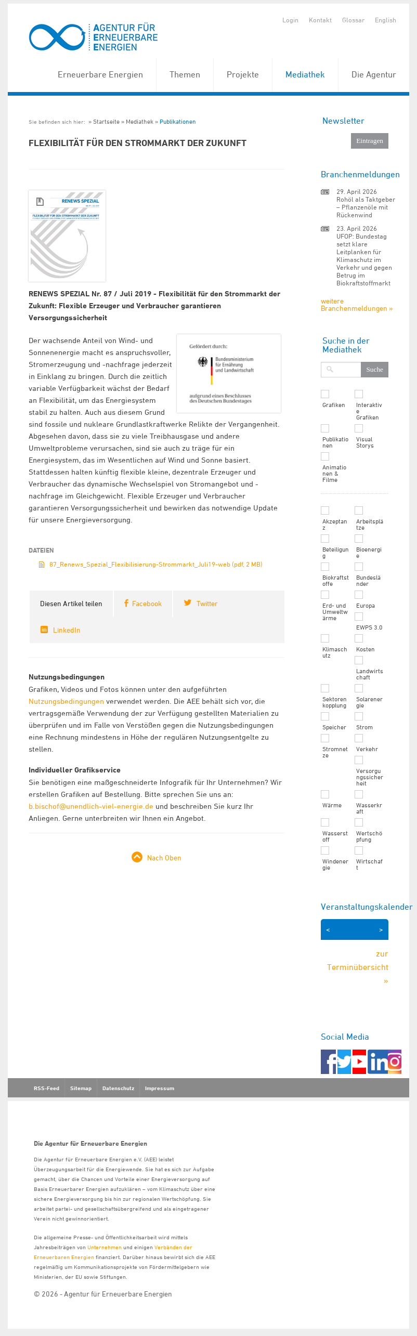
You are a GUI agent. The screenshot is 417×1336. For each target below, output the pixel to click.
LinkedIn (67, 629)
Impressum (159, 1088)
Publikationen (178, 121)
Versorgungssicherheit (369, 777)
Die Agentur (373, 74)
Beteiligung (335, 552)
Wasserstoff (335, 836)
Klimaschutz (334, 652)
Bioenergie (369, 552)
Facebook (147, 603)
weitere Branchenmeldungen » (357, 304)
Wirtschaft (369, 864)
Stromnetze (335, 752)
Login (290, 20)
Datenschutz (118, 1088)
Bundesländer (368, 580)
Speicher (334, 727)
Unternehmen (104, 1246)
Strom (364, 727)
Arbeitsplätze (369, 524)
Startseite (106, 121)
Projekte (243, 74)
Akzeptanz (334, 524)
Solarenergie (369, 702)
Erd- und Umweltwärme (335, 611)
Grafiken (333, 405)
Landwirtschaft (369, 674)
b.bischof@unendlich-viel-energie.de (91, 806)
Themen (185, 74)
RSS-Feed (46, 1088)
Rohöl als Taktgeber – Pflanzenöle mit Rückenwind (365, 207)
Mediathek (305, 74)
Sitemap (81, 1088)
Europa (365, 605)
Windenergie (335, 864)
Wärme (332, 805)
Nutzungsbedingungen (66, 701)
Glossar (353, 20)
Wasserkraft (369, 808)
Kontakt (320, 20)
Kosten (365, 649)
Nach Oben (164, 857)
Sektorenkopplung (334, 702)
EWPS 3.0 (369, 627)
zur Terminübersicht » (357, 967)
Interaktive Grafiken (369, 411)
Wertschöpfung (369, 836)
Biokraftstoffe (335, 580)
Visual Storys (365, 442)
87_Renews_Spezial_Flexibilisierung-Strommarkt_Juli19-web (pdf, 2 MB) (156, 564)
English (385, 20)
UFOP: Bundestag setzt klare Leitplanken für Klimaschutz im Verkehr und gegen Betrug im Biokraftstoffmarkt (364, 259)
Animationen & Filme (334, 473)
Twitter (207, 603)
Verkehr (367, 749)
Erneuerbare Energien (100, 74)
